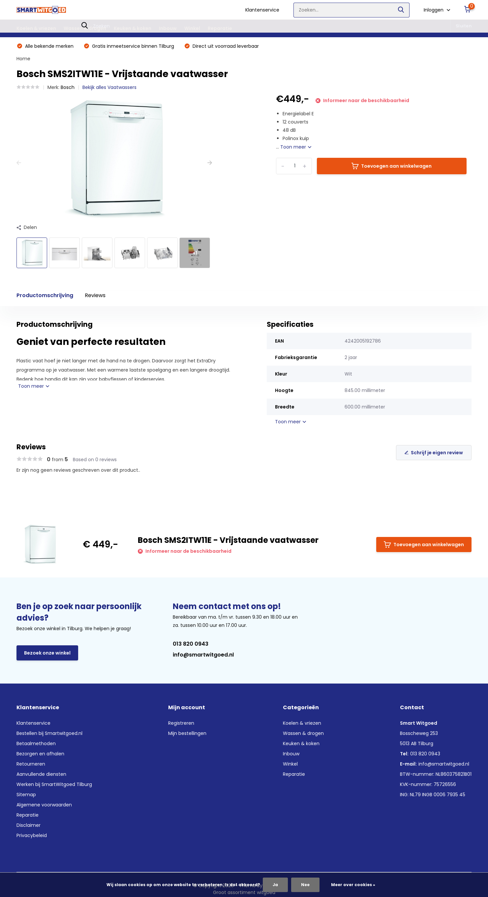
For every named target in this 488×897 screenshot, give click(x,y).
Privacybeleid (31, 835)
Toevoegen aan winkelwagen (391, 166)
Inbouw (168, 28)
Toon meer (295, 147)
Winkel (192, 28)
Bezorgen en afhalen (40, 753)
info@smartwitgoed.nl (203, 655)
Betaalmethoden (36, 743)
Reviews (95, 295)
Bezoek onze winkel (47, 653)
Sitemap (26, 794)
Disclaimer (28, 825)
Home (23, 58)
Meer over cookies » (353, 884)
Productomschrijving (44, 295)
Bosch (68, 87)
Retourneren (30, 764)
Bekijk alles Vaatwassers (109, 87)
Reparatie (220, 28)
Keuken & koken (132, 28)
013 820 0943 (190, 644)
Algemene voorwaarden (44, 804)
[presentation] (18, 162)
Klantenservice (262, 10)
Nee (305, 884)
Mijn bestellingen (187, 733)
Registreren (181, 723)
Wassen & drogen (85, 28)
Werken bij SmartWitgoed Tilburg (54, 784)
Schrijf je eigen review (434, 452)
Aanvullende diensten (41, 774)
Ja (275, 884)
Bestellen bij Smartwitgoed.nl (49, 733)
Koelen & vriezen (36, 28)
